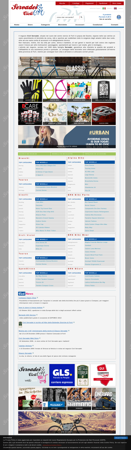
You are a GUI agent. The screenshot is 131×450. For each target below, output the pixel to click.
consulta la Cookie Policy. (52, 445)
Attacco (21, 215)
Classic (70, 181)
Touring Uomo (90, 168)
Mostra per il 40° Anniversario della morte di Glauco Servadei (43, 331)
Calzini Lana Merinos (93, 248)
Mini (86, 184)
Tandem (21, 285)
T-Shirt (21, 230)
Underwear (71, 258)
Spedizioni (103, 3)
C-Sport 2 (39, 175)
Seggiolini (71, 227)
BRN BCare (75, 269)
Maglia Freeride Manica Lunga (96, 242)
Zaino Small (89, 230)
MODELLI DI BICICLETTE (62, 154)
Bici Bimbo (71, 202)
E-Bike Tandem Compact (45, 279)
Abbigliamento (73, 242)
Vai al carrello (105, 19)
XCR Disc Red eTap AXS (45, 211)
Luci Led (71, 218)
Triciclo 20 (40, 282)
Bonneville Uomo (91, 178)
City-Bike (22, 242)
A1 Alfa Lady (89, 171)
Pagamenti (90, 3)
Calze (20, 221)
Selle (69, 224)
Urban (70, 165)
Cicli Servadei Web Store (29, 338)
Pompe (70, 221)
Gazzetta (39, 205)
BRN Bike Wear (78, 235)
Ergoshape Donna (42, 245)
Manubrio (22, 218)
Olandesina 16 (90, 187)
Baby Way (88, 227)
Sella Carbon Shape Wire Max (96, 224)
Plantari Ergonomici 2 (93, 264)
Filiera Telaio (90, 285)
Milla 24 (39, 249)
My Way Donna (41, 276)
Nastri (21, 227)
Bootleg (21, 202)
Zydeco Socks (41, 221)
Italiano (109, 8)
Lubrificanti (72, 276)
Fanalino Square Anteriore (94, 218)
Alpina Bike (76, 158)
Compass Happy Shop (27, 298)
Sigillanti (71, 282)
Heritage (21, 190)
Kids (69, 187)
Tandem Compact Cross (44, 285)
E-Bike (21, 172)
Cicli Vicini (27, 235)
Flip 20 (87, 190)
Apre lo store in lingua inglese (30, 308)
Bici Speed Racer (91, 202)
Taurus (23, 180)
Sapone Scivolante (92, 279)
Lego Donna (89, 174)
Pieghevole (71, 184)
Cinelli (23, 195)
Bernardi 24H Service (27, 315)
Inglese (120, 8)
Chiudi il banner (121, 437)
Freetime (71, 168)
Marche (62, 3)
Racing (21, 165)
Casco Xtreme (90, 252)
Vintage (70, 178)
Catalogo (76, 3)
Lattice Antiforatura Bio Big (95, 282)
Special (70, 174)
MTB (20, 168)
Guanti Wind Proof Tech (94, 255)
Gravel (21, 208)
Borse (70, 205)
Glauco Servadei (25, 353)
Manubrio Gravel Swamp (45, 218)
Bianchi (24, 158)
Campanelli (71, 208)
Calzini (70, 248)
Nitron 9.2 (39, 168)
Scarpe (70, 264)
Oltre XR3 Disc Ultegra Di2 (46, 165)
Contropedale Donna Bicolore (46, 261)
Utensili (70, 285)
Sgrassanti (71, 279)
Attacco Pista (41, 215)
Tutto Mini (39, 202)
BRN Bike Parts (79, 195)
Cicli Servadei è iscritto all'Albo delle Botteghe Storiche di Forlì (48, 322)
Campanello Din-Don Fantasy (96, 208)
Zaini (69, 230)
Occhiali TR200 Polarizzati (95, 261)
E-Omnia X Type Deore (44, 172)
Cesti (69, 211)
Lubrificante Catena (92, 276)
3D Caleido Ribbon (43, 227)
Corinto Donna (41, 190)
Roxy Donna (89, 165)
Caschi (70, 252)
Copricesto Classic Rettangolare (97, 211)
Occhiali (70, 261)
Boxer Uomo (89, 258)
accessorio (71, 245)
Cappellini (22, 224)
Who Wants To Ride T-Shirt (46, 230)
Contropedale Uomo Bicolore (46, 187)
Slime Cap (39, 224)
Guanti (70, 255)
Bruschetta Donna (91, 181)
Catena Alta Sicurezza (93, 215)
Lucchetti (71, 215)
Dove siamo (117, 3)
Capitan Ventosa (25, 346)
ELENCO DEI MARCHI (28, 154)
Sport (20, 175)
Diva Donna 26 (41, 242)
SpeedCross (27, 269)
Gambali (88, 245)
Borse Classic (90, 205)
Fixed (20, 205)
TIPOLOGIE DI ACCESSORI (95, 154)
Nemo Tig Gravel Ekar (44, 208)
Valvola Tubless (91, 221)
